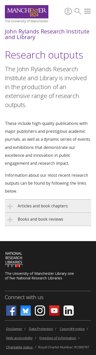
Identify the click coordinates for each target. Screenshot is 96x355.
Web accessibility (19, 338)
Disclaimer (14, 328)
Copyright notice (72, 328)
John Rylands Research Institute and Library (47, 34)
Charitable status (19, 347)
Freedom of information (57, 338)
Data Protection (41, 328)
